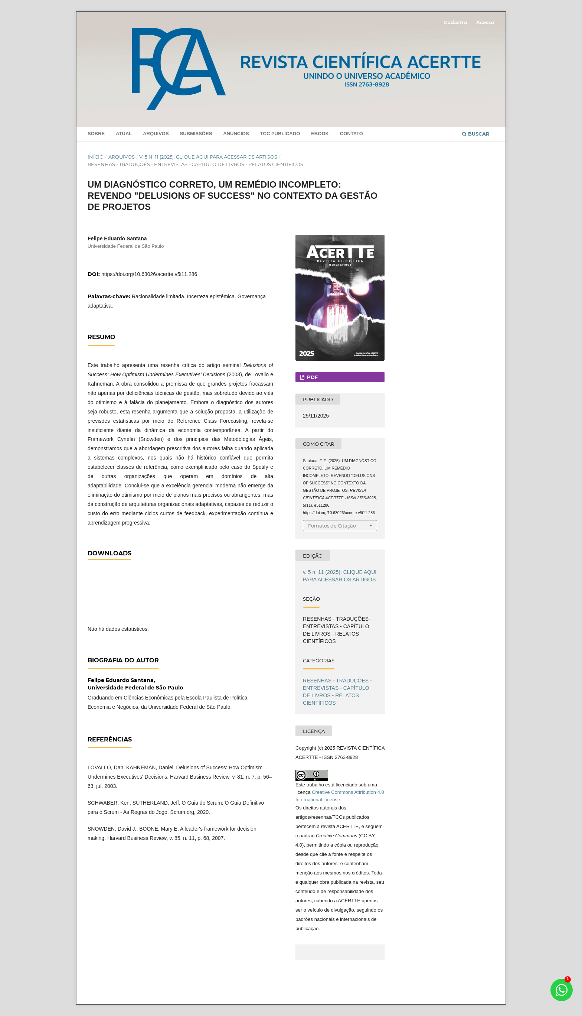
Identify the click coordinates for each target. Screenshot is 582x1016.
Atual (124, 133)
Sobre (96, 133)
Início (96, 157)
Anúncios (236, 133)
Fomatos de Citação (332, 526)
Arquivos (156, 133)
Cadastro (455, 22)
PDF (311, 377)
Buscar (476, 134)
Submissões (196, 133)
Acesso (485, 22)
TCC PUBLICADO (280, 133)
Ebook (320, 133)
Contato (351, 133)
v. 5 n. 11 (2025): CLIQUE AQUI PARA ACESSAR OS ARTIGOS (208, 157)
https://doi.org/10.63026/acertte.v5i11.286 (149, 274)
